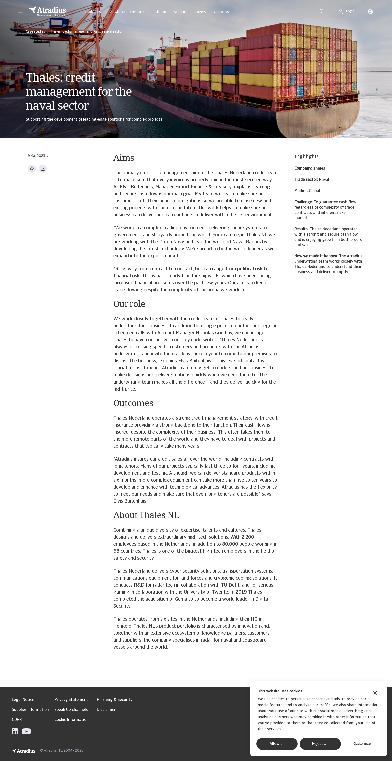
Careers (200, 12)
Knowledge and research (127, 12)
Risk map (159, 12)
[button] (20, 11)
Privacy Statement (71, 700)
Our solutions (91, 12)
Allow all (277, 744)
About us (180, 12)
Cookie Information (71, 720)
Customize (362, 744)
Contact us (221, 12)
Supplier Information (30, 710)
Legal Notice (23, 700)
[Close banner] (375, 693)
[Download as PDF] (43, 169)
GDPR (17, 720)
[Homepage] (47, 11)
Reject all (320, 744)
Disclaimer (106, 710)
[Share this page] (32, 169)
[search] (322, 11)
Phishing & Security (114, 700)
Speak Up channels (71, 710)
